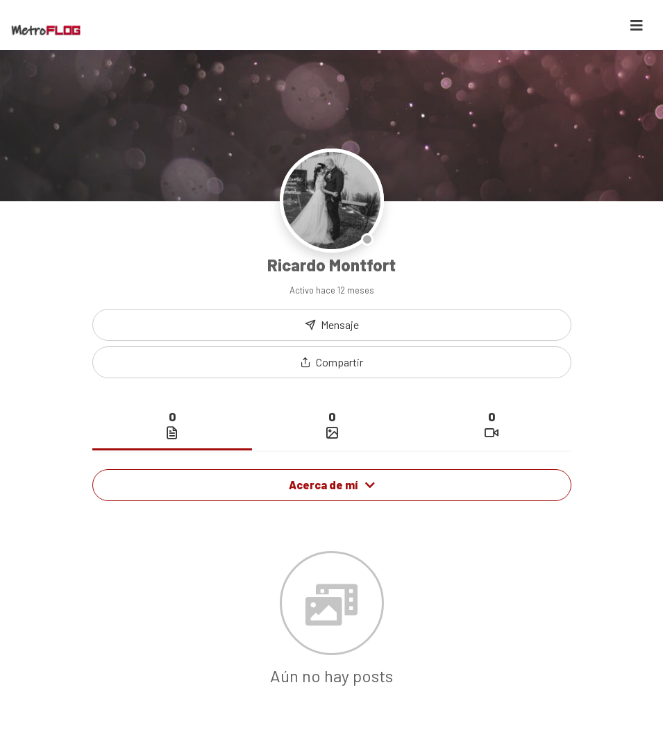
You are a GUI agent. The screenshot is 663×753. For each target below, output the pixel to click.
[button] (331, 362)
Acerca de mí (332, 484)
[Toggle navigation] (636, 25)
